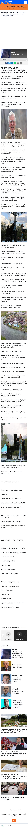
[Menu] (25, 2)
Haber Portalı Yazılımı (9, 825)
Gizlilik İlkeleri (21, 814)
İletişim (15, 814)
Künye (9, 814)
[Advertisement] (14, 32)
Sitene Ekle (13, 816)
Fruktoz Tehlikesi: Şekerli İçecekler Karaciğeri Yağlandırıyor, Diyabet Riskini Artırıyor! (16, 7)
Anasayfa (4, 814)
